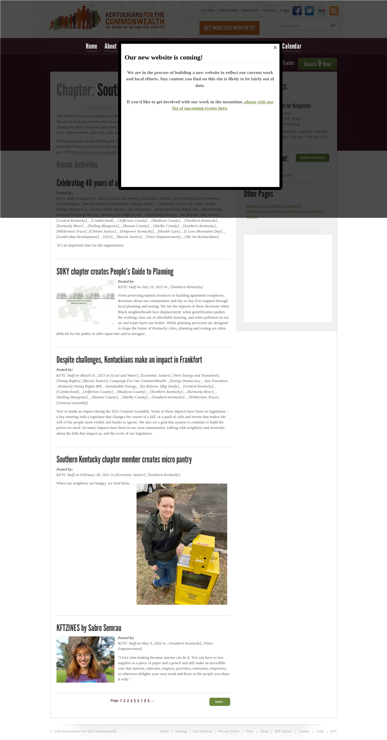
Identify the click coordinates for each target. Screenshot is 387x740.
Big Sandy (169, 386)
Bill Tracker (283, 731)
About (264, 731)
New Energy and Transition (196, 375)
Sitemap (181, 731)
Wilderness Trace (71, 231)
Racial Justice (129, 236)
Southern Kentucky (199, 226)
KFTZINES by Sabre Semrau (88, 627)
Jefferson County (132, 220)
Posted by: (126, 281)
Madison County (166, 220)
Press (249, 731)
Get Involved (202, 731)
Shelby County (165, 226)
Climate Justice (102, 231)
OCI (107, 236)
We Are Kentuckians (202, 236)
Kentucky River (70, 226)
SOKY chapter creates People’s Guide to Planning (114, 271)
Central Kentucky (71, 220)
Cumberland (102, 220)
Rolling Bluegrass (103, 226)
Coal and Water (124, 375)
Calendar (292, 46)
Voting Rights (68, 380)
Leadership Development (77, 236)
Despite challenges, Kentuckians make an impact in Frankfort (129, 359)
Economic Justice (155, 375)
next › (219, 701)
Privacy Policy (229, 731)
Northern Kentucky (201, 220)
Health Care (168, 231)
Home (91, 46)
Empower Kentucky (136, 231)
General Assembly (72, 403)
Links (320, 731)
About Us (114, 46)
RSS (333, 731)
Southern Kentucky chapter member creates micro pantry (124, 459)
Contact (304, 731)
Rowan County (135, 226)
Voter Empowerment (163, 236)
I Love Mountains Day (203, 231)
